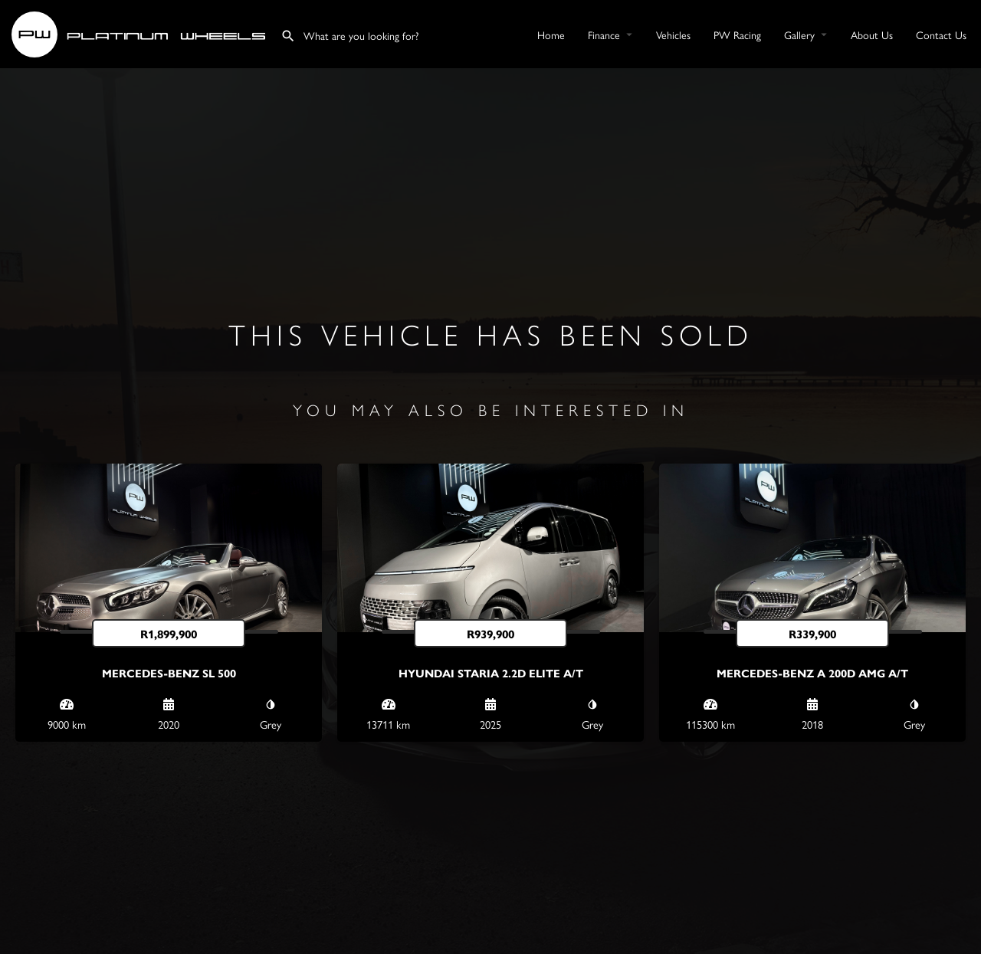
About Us (872, 34)
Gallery (799, 34)
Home (551, 34)
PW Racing (737, 34)
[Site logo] (140, 32)
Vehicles (673, 34)
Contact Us (941, 34)
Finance (604, 34)
